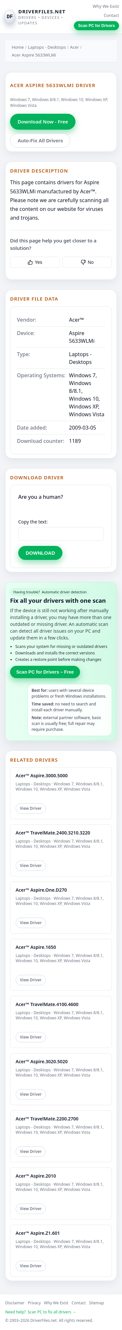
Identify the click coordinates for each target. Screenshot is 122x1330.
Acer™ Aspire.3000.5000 (42, 775)
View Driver (31, 808)
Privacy (34, 1303)
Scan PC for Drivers (96, 25)
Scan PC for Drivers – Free (45, 672)
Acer (74, 47)
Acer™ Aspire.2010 (36, 1176)
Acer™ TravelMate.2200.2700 (47, 1119)
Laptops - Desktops (47, 47)
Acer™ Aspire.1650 (36, 947)
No (87, 262)
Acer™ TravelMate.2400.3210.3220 (53, 833)
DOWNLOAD (40, 553)
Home (18, 47)
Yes (35, 262)
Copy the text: (33, 522)
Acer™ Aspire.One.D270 (41, 890)
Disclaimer (14, 1303)
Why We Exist (106, 6)
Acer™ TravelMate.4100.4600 (47, 1004)
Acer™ (76, 319)
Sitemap (96, 1303)
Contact (111, 15)
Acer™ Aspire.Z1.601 (38, 1233)
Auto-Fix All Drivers (40, 140)
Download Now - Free (43, 121)
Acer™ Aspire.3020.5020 (42, 1061)
